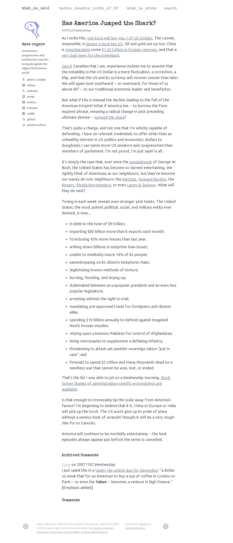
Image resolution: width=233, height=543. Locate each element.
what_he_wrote (142, 9)
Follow (28, 85)
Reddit (28, 113)
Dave (66, 464)
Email (28, 96)
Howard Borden (152, 179)
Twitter (29, 102)
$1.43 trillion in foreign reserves (129, 49)
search (170, 9)
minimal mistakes (135, 528)
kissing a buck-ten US (104, 44)
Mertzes (129, 179)
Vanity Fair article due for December (126, 470)
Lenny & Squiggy (141, 185)
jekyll (143, 524)
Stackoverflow (34, 125)
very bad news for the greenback (90, 55)
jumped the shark (110, 117)
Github (28, 119)
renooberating (77, 49)
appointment (140, 162)
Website (30, 90)
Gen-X (67, 66)
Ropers (68, 185)
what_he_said (35, 9)
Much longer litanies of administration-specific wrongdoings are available (116, 383)
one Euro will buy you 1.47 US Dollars (120, 38)
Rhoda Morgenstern (93, 185)
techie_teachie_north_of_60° (89, 9)
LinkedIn (30, 108)
